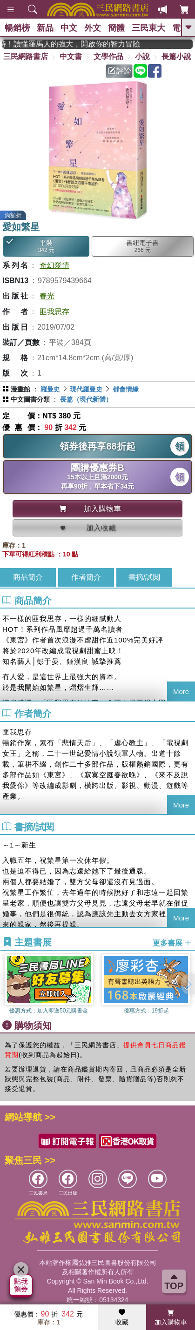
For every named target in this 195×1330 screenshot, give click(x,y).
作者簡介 (86, 577)
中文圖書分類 (30, 399)
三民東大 (148, 28)
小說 (142, 56)
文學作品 (108, 56)
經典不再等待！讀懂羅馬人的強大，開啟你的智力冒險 (81, 44)
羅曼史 (50, 389)
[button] (188, 984)
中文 (69, 28)
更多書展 (172, 942)
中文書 (71, 56)
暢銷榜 (17, 28)
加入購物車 (171, 1317)
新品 (45, 28)
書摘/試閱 (144, 577)
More (181, 691)
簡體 (116, 28)
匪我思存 (54, 312)
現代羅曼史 (86, 389)
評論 (119, 71)
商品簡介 (28, 577)
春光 (47, 296)
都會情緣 (126, 389)
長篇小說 (176, 56)
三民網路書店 (25, 56)
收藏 (121, 1317)
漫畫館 (20, 389)
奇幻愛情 (54, 265)
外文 (92, 28)
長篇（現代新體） (86, 399)
